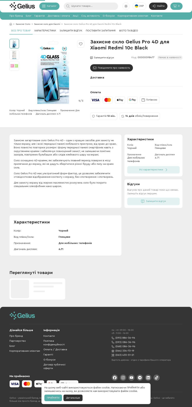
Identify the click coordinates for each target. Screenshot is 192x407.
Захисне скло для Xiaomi (47, 24)
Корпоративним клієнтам (133, 16)
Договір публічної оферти (54, 366)
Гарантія (39, 16)
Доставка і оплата (59, 16)
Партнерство (17, 341)
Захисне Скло (23, 24)
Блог (28, 16)
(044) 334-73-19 (123, 351)
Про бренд (16, 16)
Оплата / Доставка (55, 349)
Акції (75, 16)
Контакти (156, 16)
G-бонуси (109, 16)
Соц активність (90, 16)
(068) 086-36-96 (123, 346)
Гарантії (48, 354)
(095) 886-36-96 (123, 338)
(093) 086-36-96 (123, 342)
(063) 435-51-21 (123, 355)
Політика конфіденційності (54, 343)
